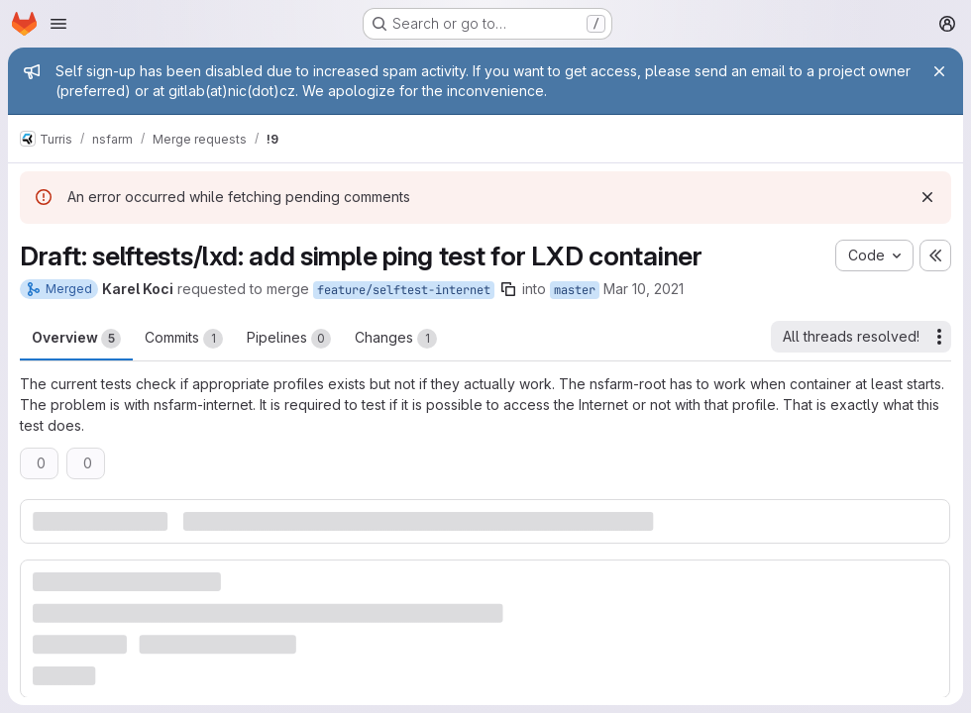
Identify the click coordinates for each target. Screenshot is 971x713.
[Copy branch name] (508, 289)
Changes (396, 339)
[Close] (939, 71)
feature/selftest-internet (403, 290)
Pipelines (289, 339)
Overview (76, 339)
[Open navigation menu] (58, 24)
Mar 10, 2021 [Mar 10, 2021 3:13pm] (643, 288)
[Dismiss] (927, 197)
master (574, 290)
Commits (184, 339)
